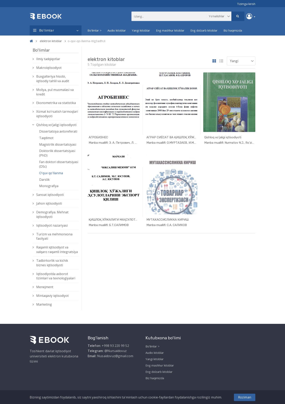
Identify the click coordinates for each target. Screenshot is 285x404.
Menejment (44, 287)
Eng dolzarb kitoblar (204, 30)
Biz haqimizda (232, 30)
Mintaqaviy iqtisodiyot (52, 295)
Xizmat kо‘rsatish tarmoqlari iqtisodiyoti (57, 113)
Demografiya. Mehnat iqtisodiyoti (52, 214)
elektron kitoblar (51, 41)
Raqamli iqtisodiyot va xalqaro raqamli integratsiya (57, 249)
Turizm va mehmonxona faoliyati (54, 236)
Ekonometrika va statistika (56, 103)
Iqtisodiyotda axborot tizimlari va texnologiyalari (55, 276)
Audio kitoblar (116, 30)
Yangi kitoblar (141, 30)
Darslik (44, 179)
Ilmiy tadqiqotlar (48, 59)
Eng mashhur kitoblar (170, 30)
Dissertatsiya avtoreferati (58, 131)
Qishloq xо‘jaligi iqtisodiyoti (56, 125)
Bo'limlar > (94, 30)
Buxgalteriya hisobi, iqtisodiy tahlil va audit (52, 78)
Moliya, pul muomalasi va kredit (55, 92)
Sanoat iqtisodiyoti (50, 194)
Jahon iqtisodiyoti (49, 203)
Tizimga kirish (246, 4)
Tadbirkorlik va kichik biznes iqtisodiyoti (52, 262)
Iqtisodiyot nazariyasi (52, 225)
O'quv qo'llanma (51, 173)
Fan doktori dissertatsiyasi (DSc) (58, 164)
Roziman (244, 397)
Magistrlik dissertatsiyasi (57, 144)
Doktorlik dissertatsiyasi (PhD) (57, 153)
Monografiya (48, 186)
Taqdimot (46, 138)
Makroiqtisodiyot (49, 67)
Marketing (44, 304)
